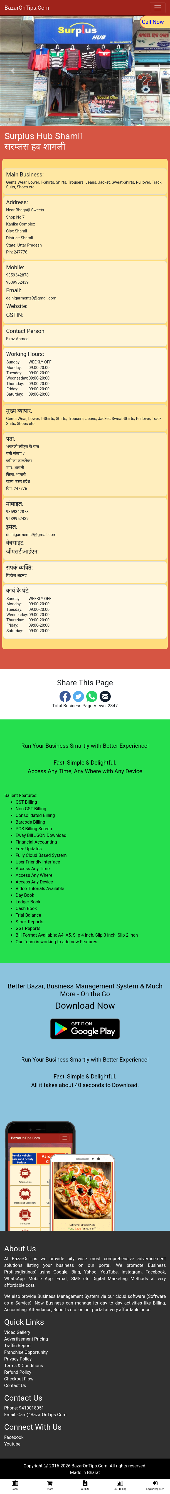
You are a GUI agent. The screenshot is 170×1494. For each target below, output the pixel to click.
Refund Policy (17, 1372)
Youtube (12, 1444)
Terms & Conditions (23, 1365)
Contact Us (15, 1385)
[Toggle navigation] (158, 7)
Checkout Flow (18, 1379)
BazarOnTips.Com (26, 7)
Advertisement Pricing (26, 1339)
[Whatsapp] (91, 696)
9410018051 (31, 1408)
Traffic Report (17, 1345)
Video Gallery (17, 1332)
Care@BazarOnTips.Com (41, 1414)
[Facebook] (65, 696)
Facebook (13, 1437)
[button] (13, 71)
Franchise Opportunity (26, 1352)
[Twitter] (78, 696)
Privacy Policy (18, 1359)
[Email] (105, 696)
